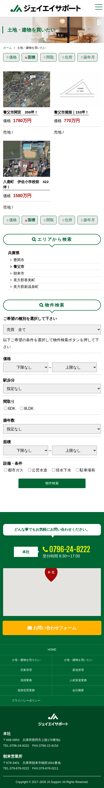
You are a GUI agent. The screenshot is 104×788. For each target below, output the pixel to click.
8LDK (29, 408)
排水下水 (63, 470)
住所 (66, 57)
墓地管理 (78, 670)
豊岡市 (18, 260)
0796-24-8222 (69, 549)
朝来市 (18, 273)
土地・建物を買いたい (78, 660)
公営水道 (39, 470)
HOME (52, 649)
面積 (29, 57)
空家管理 (26, 670)
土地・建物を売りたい (26, 660)
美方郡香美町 (24, 280)
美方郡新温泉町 (26, 287)
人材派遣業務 (78, 680)
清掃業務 (26, 680)
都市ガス (15, 470)
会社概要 (78, 690)
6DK (11, 408)
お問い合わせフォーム (52, 628)
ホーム (7, 47)
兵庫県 (13, 253)
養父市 (18, 266)
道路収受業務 (26, 690)
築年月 (87, 57)
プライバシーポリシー (26, 700)
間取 (48, 57)
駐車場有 (87, 470)
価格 (11, 57)
